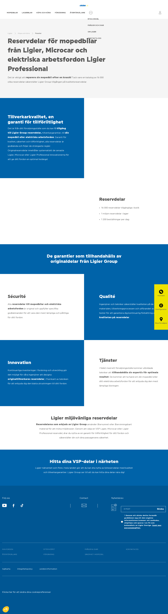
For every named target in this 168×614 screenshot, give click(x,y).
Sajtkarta (6, 569)
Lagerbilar (27, 13)
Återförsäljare (77, 13)
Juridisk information (48, 569)
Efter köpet (49, 549)
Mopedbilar (12, 13)
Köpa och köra (43, 13)
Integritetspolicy (24, 569)
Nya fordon (7, 549)
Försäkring (60, 13)
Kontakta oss (132, 549)
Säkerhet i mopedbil (94, 554)
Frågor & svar (91, 549)
